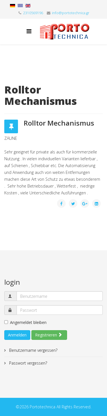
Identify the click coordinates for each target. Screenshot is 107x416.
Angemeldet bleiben (25, 322)
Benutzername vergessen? (32, 350)
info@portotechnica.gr (70, 13)
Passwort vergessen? (27, 363)
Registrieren (48, 335)
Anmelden (17, 335)
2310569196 (33, 13)
